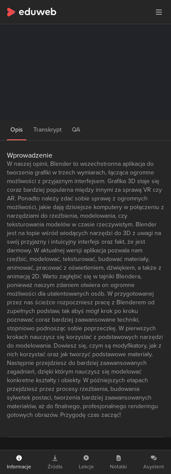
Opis (16, 129)
